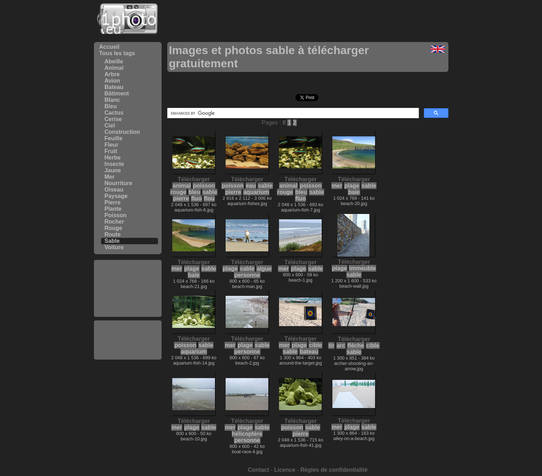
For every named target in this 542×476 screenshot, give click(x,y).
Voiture (114, 247)
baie (353, 192)
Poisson (116, 215)
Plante (113, 209)
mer (337, 186)
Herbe (113, 158)
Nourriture (118, 183)
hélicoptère (247, 434)
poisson (204, 186)
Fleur (112, 145)
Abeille (114, 61)
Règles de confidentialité (333, 470)
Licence (284, 470)
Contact (258, 470)
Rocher (114, 222)
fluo (196, 198)
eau (251, 186)
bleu (194, 192)
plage (351, 186)
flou (209, 198)
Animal (114, 68)
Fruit (111, 151)
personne (247, 275)
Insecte (114, 164)
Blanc (112, 100)
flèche (355, 345)
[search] (292, 113)
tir (331, 345)
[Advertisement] (128, 288)
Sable (112, 241)
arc (341, 345)
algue (264, 269)
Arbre (112, 74)
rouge (178, 192)
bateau (309, 352)
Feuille (114, 138)
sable (209, 192)
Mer (110, 177)
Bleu (111, 106)
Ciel (110, 125)
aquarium (256, 192)
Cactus (114, 113)
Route (113, 234)
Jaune (113, 170)
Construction (122, 132)
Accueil (109, 47)
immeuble (362, 268)
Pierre (113, 202)
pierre (181, 198)
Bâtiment (117, 93)
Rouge (113, 228)
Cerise (113, 119)
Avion (112, 81)
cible (315, 345)
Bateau (114, 87)
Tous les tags (117, 53)
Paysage (116, 196)
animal (182, 186)
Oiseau (114, 190)
